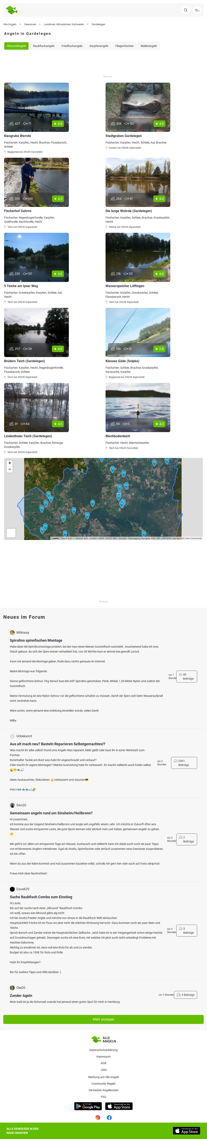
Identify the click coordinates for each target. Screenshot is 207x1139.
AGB (103, 1063)
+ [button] (9, 463)
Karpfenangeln (99, 46)
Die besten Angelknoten (103, 1090)
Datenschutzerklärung (103, 1050)
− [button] (9, 470)
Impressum (103, 1056)
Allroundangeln (16, 46)
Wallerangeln (149, 46)
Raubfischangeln (44, 46)
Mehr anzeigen (103, 1019)
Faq (103, 1096)
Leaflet (55, 538)
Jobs (103, 1069)
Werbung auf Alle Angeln (103, 1077)
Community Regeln (104, 1083)
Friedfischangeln (72, 46)
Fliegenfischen (124, 46)
